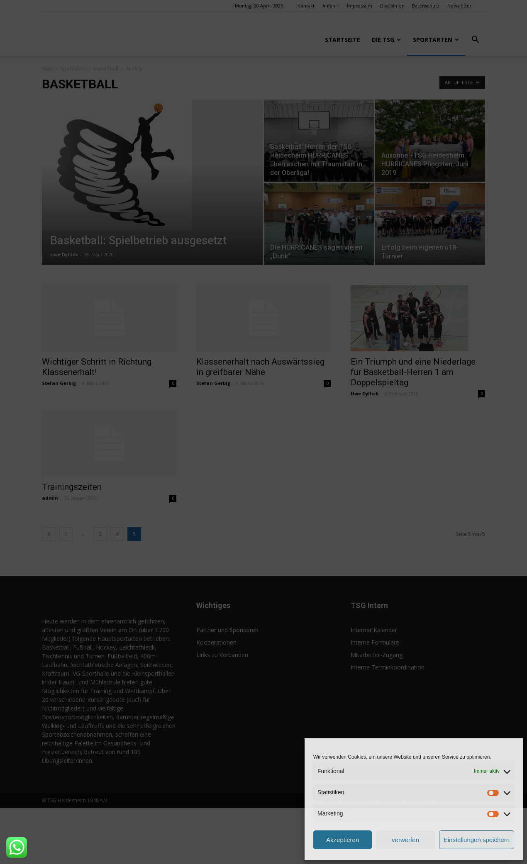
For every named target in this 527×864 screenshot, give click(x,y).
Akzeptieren (342, 839)
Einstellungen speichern (477, 839)
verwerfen (405, 839)
